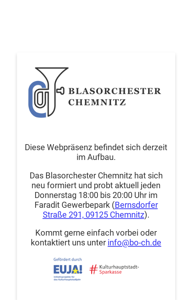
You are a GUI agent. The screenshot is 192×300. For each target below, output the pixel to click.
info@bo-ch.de (134, 242)
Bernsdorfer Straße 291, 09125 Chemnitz (100, 209)
